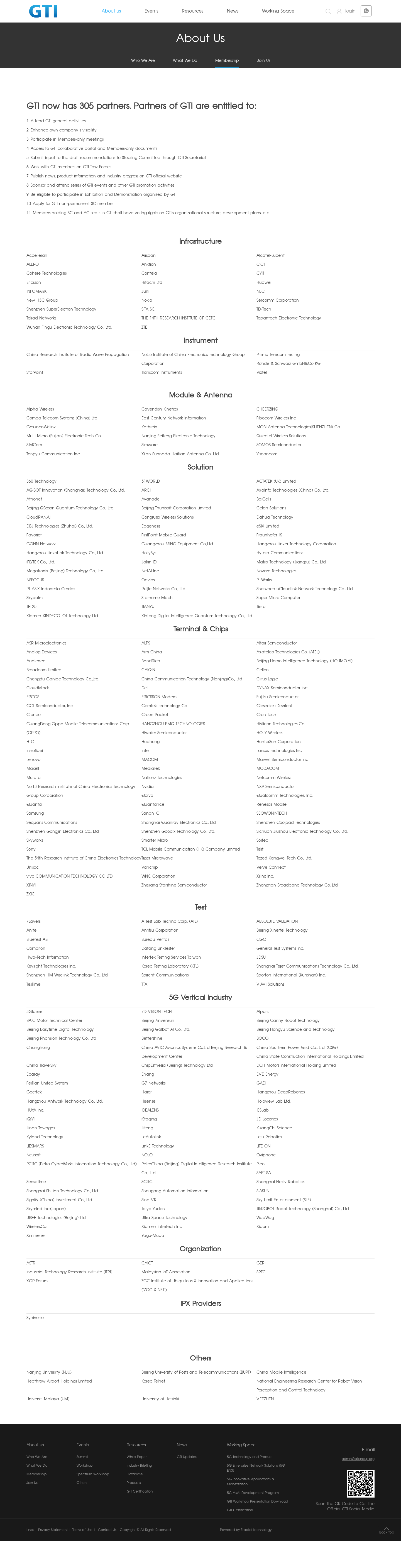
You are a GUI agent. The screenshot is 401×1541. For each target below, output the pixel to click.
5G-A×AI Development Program (253, 1492)
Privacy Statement (53, 1530)
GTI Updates (187, 1457)
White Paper (137, 1457)
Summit (82, 1457)
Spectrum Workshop (93, 1474)
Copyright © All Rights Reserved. (145, 1530)
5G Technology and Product (250, 1457)
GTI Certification (140, 1491)
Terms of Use (82, 1530)
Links (30, 1530)
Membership (227, 61)
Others (82, 1482)
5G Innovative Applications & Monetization (250, 1481)
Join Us (263, 61)
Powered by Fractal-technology (246, 1530)
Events (151, 11)
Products (134, 1482)
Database (135, 1474)
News (232, 11)
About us (111, 11)
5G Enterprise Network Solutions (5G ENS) (256, 1468)
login (350, 11)
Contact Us (106, 1530)
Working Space (278, 11)
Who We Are (143, 61)
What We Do (185, 61)
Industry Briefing (139, 1465)
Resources (192, 11)
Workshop (84, 1465)
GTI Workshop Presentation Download (257, 1501)
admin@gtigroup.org (358, 1459)
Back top (386, 1532)
